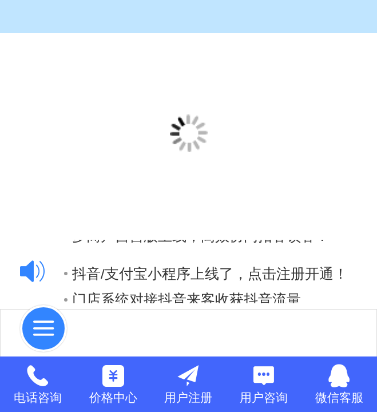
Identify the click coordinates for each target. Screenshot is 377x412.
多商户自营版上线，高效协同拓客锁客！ (197, 284)
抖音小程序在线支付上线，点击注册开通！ (204, 259)
